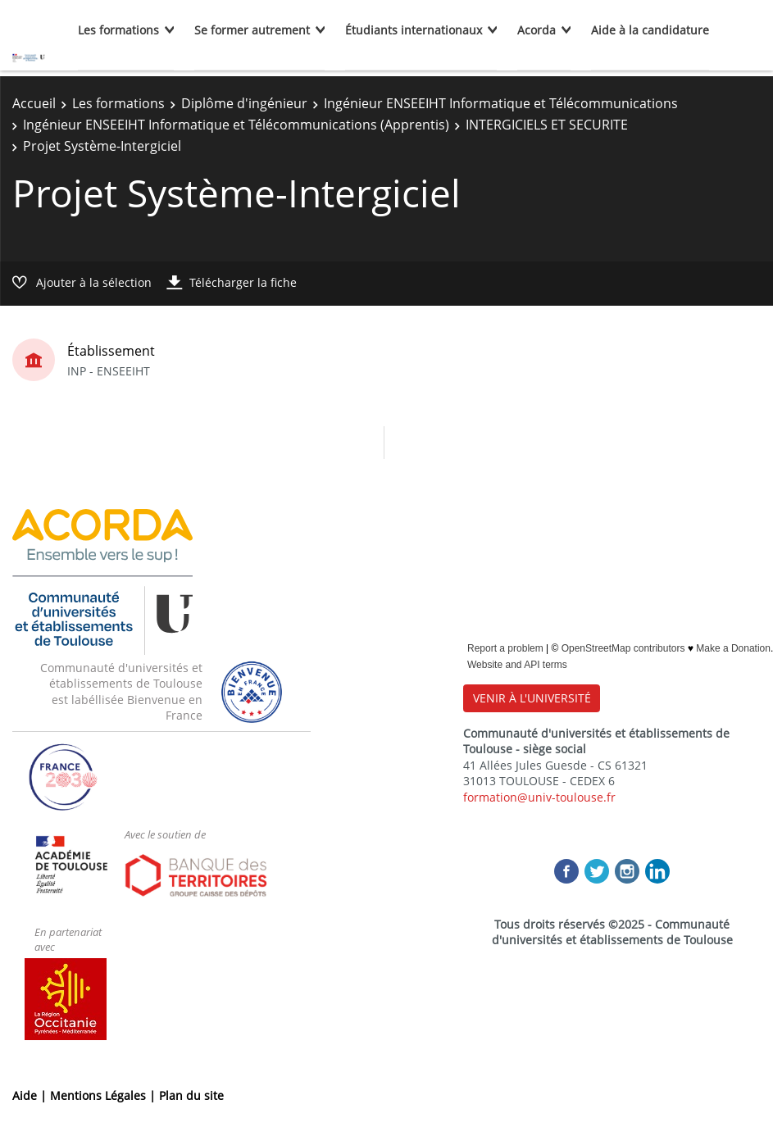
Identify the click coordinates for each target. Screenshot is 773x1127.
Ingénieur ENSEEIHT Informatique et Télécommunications (501, 103)
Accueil (34, 103)
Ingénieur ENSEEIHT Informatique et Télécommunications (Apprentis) (236, 125)
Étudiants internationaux (413, 30)
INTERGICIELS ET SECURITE (547, 125)
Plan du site (191, 1095)
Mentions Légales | (104, 1095)
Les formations (118, 30)
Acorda (536, 30)
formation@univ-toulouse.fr (539, 797)
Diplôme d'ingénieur (244, 103)
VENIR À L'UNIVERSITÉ (532, 698)
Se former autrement (252, 30)
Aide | (31, 1095)
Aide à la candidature (650, 30)
